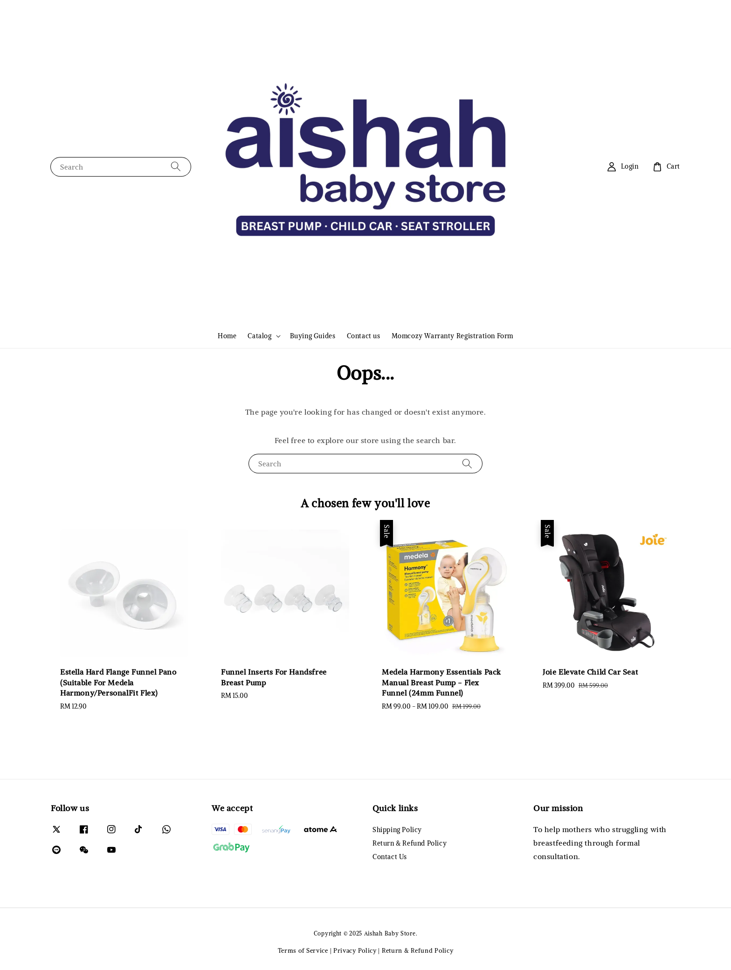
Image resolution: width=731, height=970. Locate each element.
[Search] (176, 166)
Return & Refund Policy (409, 843)
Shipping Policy (397, 830)
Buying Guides (313, 336)
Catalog (259, 336)
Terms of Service (303, 951)
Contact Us (389, 857)
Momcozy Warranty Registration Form (452, 336)
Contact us (363, 336)
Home (227, 336)
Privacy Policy (355, 951)
